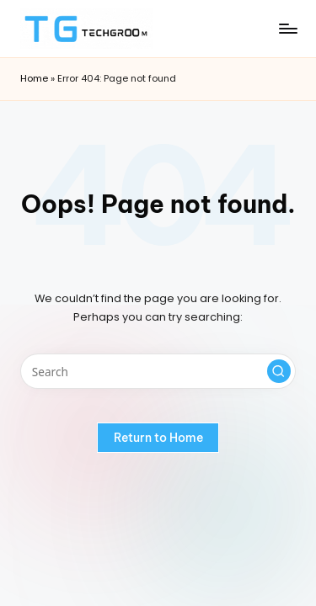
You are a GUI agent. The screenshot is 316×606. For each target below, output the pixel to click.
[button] (279, 371)
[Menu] (287, 28)
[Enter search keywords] (158, 371)
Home (34, 78)
